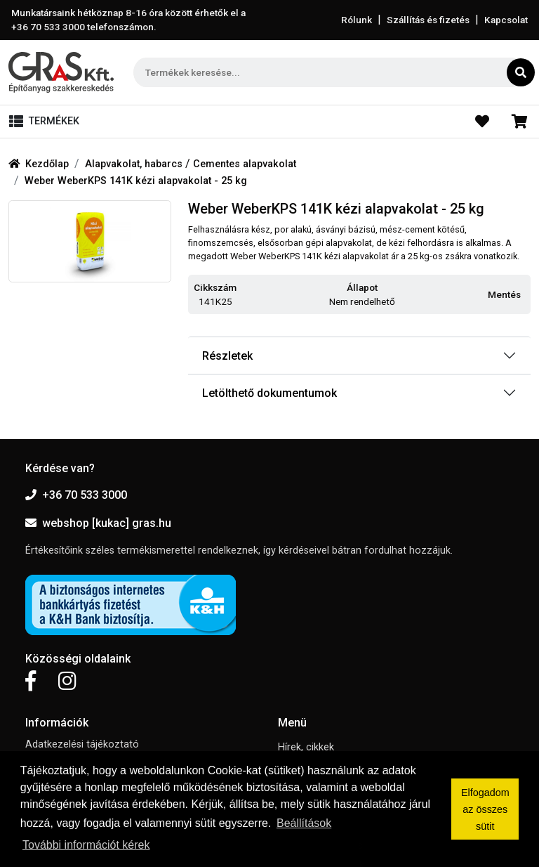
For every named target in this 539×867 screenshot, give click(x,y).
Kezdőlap (38, 164)
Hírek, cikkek (306, 747)
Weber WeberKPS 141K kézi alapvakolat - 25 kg (136, 181)
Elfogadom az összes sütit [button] (485, 809)
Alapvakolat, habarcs (135, 164)
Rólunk (356, 19)
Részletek (227, 356)
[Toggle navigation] (47, 121)
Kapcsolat (506, 19)
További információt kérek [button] (85, 845)
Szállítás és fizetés (428, 19)
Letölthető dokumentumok (269, 393)
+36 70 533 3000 (76, 495)
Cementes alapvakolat (244, 164)
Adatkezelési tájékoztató (82, 744)
